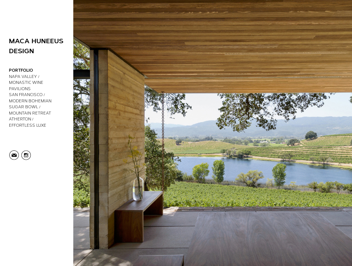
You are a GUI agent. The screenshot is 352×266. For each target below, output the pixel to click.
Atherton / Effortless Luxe (27, 122)
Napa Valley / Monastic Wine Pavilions (26, 82)
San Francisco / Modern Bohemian (30, 97)
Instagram (25, 155)
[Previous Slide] (119, 133)
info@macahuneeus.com (14, 155)
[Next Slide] (305, 133)
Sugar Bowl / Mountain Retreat (30, 109)
